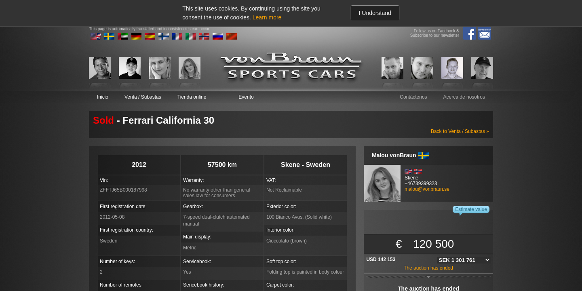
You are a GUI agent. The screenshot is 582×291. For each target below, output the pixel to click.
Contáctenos (413, 97)
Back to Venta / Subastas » (460, 131)
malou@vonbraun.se (427, 189)
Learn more (267, 17)
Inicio (102, 97)
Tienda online (192, 97)
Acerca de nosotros (464, 97)
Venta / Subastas (142, 97)
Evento (245, 97)
